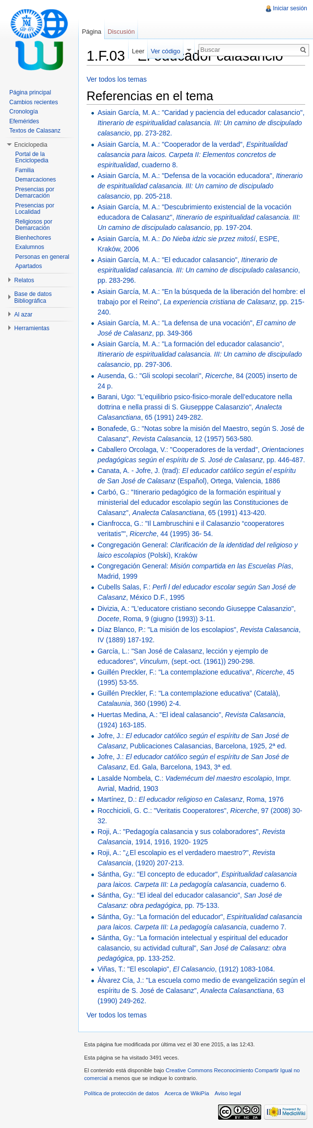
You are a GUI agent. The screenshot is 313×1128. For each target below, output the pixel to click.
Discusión (121, 31)
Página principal (30, 92)
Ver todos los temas (117, 79)
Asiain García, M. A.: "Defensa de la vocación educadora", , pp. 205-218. (199, 186)
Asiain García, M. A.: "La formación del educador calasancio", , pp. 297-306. (199, 354)
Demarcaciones (35, 179)
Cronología (23, 111)
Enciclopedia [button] (30, 144)
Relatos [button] (24, 280)
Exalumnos (29, 247)
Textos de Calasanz (35, 130)
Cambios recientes (33, 102)
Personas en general (42, 256)
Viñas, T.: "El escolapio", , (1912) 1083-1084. (186, 969)
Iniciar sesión (290, 8)
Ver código (165, 51)
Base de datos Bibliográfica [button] (33, 297)
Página (91, 31)
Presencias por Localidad (34, 209)
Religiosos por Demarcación (33, 225)
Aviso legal (228, 1093)
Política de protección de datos (121, 1093)
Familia (24, 170)
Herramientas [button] (31, 328)
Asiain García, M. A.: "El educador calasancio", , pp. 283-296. (198, 270)
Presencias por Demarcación (34, 193)
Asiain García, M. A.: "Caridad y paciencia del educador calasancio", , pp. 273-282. (200, 123)
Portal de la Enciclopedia (31, 157)
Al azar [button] (23, 314)
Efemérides (24, 121)
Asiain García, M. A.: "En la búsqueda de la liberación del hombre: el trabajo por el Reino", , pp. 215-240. (201, 302)
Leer (138, 51)
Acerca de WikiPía (186, 1093)
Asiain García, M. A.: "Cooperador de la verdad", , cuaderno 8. (192, 154)
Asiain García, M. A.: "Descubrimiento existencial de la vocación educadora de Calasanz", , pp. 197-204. (198, 217)
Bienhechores (33, 237)
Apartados (28, 266)
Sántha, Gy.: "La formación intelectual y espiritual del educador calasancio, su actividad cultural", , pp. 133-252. (192, 948)
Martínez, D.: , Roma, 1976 (190, 799)
